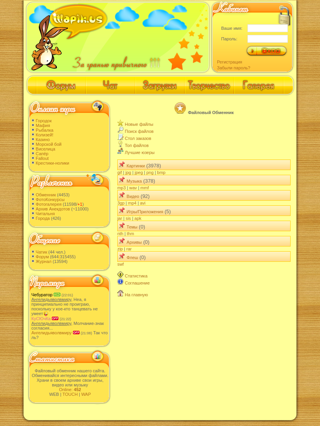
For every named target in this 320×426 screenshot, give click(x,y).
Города (43, 218)
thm (130, 233)
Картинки (136, 165)
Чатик (41, 252)
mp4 (132, 203)
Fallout (42, 158)
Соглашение (137, 283)
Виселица (45, 149)
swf (120, 264)
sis (128, 218)
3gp (120, 203)
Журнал (43, 261)
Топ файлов (137, 145)
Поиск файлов (139, 131)
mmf (144, 187)
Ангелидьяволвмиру (51, 332)
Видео (133, 196)
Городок (44, 120)
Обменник (46, 194)
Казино (43, 139)
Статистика (136, 276)
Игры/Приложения (145, 211)
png (149, 172)
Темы (132, 227)
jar (119, 218)
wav (133, 187)
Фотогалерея (49, 204)
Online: (70, 389)
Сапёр (42, 153)
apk (138, 218)
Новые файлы (139, 124)
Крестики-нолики (52, 163)
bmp (161, 172)
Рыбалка (44, 130)
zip (120, 249)
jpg (128, 172)
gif (119, 172)
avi (142, 203)
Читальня (45, 213)
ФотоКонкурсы (50, 199)
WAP (86, 394)
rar (128, 249)
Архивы (134, 242)
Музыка (134, 181)
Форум (42, 256)
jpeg (139, 172)
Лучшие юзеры (140, 152)
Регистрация (229, 62)
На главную (136, 294)
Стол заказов (138, 138)
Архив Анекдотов (53, 209)
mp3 (121, 187)
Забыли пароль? (233, 67)
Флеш (132, 257)
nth (120, 233)
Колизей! (44, 134)
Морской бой (49, 144)
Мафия (43, 125)
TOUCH (70, 394)
